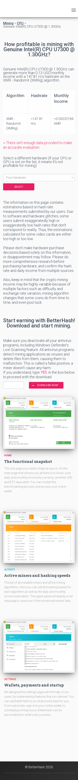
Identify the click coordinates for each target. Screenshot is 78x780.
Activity (9, 569)
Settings (10, 679)
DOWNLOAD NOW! (47, 385)
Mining (8, 23)
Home (8, 455)
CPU (20, 23)
